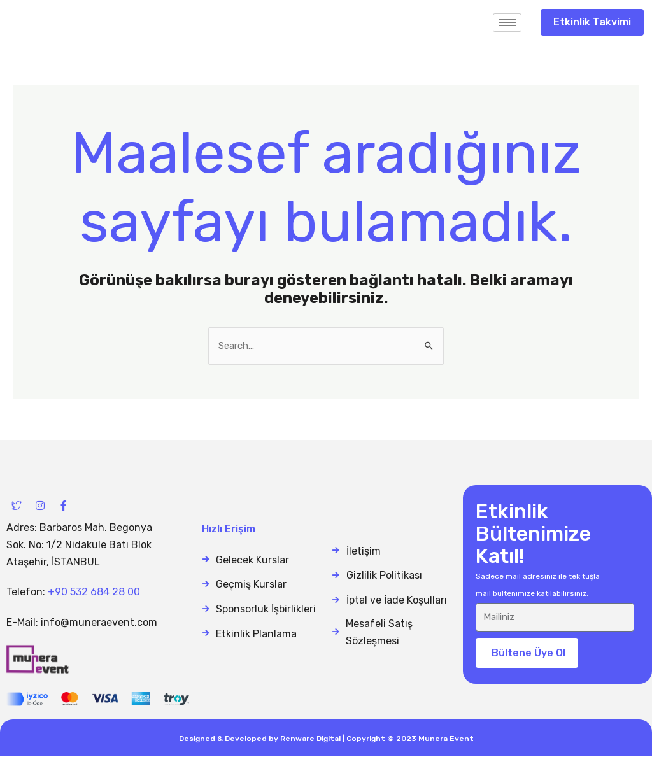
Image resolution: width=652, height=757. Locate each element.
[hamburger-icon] (507, 22)
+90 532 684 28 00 (94, 593)
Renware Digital (310, 739)
